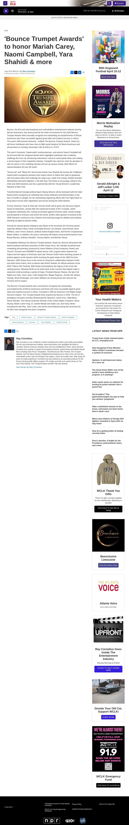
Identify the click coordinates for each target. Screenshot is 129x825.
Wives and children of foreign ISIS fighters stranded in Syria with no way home (108, 421)
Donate (120, 3)
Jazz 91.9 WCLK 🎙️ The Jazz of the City (107, 254)
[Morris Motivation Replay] (108, 102)
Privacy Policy (76, 804)
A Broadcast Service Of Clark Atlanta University (57, 804)
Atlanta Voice (108, 603)
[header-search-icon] (109, 3)
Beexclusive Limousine (108, 558)
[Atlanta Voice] (108, 586)
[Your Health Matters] (108, 278)
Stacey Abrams (18, 322)
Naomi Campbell (68, 317)
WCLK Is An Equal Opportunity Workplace (55, 810)
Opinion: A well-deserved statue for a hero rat (107, 361)
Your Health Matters (108, 299)
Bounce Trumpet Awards (46, 317)
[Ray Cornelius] (9, 343)
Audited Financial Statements (82, 809)
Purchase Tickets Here (108, 196)
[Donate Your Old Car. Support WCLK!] (108, 691)
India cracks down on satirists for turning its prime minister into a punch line (107, 384)
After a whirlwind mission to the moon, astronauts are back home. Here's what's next (107, 408)
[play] (6, 11)
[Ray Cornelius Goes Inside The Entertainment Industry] (108, 630)
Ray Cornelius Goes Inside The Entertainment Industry (108, 654)
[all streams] (118, 11)
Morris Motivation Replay (108, 124)
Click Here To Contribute (108, 785)
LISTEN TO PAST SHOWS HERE (108, 669)
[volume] (12, 10)
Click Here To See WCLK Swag (108, 509)
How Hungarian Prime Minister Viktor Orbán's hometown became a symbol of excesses (108, 350)
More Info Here (108, 77)
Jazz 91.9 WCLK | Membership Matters (64, 17)
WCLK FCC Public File (107, 804)
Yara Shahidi (46, 322)
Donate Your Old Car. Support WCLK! (108, 710)
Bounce (32, 322)
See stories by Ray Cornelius (29, 367)
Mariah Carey (26, 317)
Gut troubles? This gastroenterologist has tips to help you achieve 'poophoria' (108, 396)
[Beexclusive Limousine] (108, 535)
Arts (6, 31)
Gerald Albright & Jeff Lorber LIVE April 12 (108, 187)
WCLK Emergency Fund (108, 778)
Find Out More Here (108, 565)
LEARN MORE (108, 717)
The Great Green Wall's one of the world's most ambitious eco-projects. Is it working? (107, 372)
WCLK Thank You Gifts (108, 492)
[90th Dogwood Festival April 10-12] (108, 47)
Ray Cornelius (29, 71)
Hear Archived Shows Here (108, 320)
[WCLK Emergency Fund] (108, 749)
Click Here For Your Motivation (108, 143)
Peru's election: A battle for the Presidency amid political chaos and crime (107, 443)
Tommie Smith (61, 322)
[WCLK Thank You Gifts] (108, 470)
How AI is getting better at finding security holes (107, 432)
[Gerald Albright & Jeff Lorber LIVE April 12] (108, 166)
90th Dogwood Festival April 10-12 (108, 69)
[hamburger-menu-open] (5, 3)
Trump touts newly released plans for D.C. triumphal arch (107, 339)
